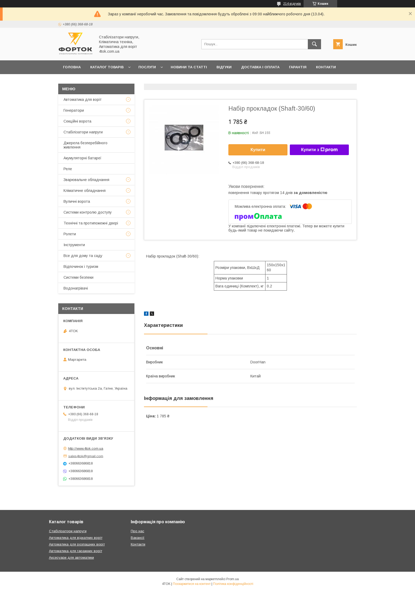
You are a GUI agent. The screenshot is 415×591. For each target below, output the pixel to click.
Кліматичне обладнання (85, 190)
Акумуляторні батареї (82, 158)
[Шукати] (314, 44)
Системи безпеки (78, 277)
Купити (258, 149)
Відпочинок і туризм (81, 266)
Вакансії (138, 538)
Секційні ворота (77, 121)
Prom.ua (232, 579)
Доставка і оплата (260, 67)
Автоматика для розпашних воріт (77, 544)
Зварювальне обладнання (86, 180)
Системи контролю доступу (88, 212)
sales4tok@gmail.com (85, 456)
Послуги (147, 67)
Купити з (319, 149)
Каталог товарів (107, 67)
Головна (72, 67)
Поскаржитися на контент (192, 584)
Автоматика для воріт (83, 99)
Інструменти (74, 245)
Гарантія (297, 67)
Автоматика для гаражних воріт (75, 551)
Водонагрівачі (76, 288)
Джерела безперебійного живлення (85, 145)
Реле (68, 169)
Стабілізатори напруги (83, 132)
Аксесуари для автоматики (71, 558)
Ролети (70, 234)
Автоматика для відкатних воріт (75, 538)
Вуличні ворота (77, 201)
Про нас (71, 81)
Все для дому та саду (83, 256)
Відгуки (224, 67)
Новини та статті (189, 67)
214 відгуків (292, 4)
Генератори (74, 110)
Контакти (326, 67)
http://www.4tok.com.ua (85, 448)
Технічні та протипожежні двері (91, 223)
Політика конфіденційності (233, 584)
